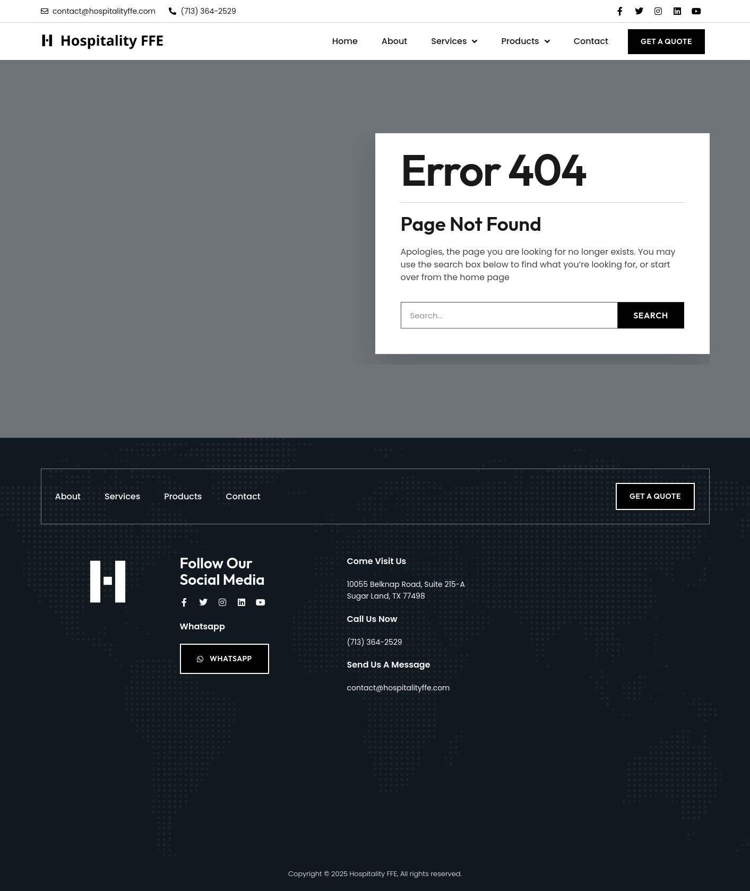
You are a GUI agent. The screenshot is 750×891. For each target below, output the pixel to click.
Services (454, 41)
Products (525, 41)
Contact (591, 41)
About (395, 41)
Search (650, 297)
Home (345, 41)
